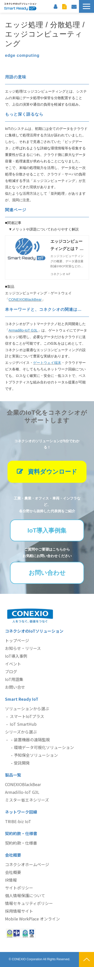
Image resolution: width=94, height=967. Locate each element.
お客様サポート (55, 6)
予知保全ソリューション (36, 755)
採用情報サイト (19, 911)
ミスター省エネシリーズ (27, 800)
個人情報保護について (25, 895)
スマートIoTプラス (27, 716)
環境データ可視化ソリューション (44, 747)
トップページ (17, 640)
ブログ (11, 671)
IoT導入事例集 (47, 530)
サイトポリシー (19, 888)
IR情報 (11, 880)
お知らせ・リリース (23, 648)
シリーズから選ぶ (21, 732)
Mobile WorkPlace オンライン (32, 919)
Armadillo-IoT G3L (22, 792)
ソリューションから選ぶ (27, 708)
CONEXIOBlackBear (23, 784)
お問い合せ (15, 687)
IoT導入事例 (16, 656)
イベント (13, 664)
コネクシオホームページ (27, 864)
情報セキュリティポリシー (29, 903)
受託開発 (22, 763)
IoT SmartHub (23, 724)
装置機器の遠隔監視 (32, 740)
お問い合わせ (74, 6)
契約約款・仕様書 (21, 843)
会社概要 (13, 872)
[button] (86, 6)
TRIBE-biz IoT (18, 821)
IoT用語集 (14, 679)
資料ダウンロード (64, 6)
